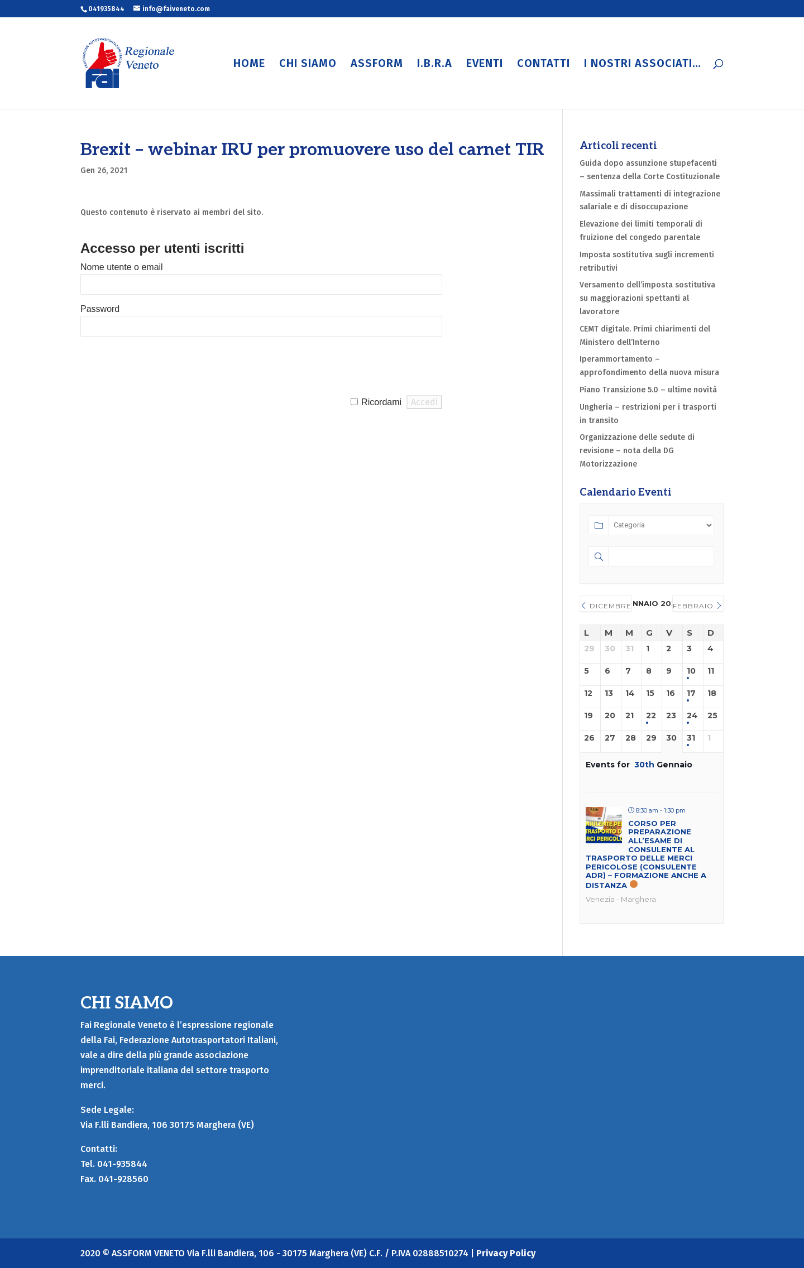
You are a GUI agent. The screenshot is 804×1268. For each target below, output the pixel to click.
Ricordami (381, 402)
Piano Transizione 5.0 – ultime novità (648, 390)
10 (691, 671)
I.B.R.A (434, 64)
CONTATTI (543, 64)
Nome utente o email (121, 267)
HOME (249, 64)
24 (692, 716)
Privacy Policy (505, 1253)
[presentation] (165, 366)
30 (671, 738)
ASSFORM (377, 64)
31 (691, 738)
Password (99, 309)
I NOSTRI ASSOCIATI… (642, 64)
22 (651, 716)
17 (691, 693)
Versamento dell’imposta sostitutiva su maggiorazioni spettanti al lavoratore (647, 298)
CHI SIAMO (308, 64)
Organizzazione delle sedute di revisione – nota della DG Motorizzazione (637, 451)
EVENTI (484, 64)
